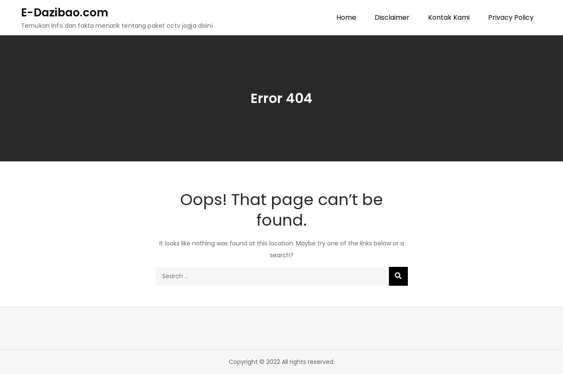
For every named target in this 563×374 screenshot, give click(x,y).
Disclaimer (392, 17)
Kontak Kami (449, 17)
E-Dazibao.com (64, 12)
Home (346, 17)
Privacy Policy (511, 17)
